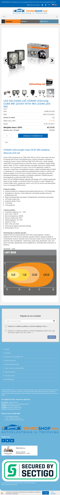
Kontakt (7, 349)
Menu (24, 21)
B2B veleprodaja (9, 379)
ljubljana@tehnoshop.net (49, 2)
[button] (52, 60)
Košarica (44, 21)
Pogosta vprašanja (10, 372)
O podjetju (7, 353)
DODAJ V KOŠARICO (33, 135)
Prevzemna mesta (10, 376)
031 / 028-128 (37, 2)
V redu (45, 493)
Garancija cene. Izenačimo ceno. (14, 357)
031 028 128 (10, 406)
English (55, 5)
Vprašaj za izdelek (9, 117)
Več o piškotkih (53, 493)
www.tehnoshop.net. (16, 393)
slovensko (53, 5)
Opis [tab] (6, 142)
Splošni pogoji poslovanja (12, 364)
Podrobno (5, 21)
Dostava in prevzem (10, 360)
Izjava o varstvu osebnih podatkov (14, 368)
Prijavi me (52, 337)
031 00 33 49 (11, 407)
